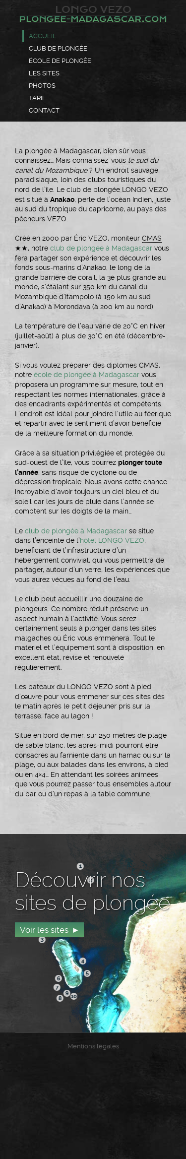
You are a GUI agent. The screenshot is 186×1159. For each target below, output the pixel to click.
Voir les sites (44, 930)
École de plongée (60, 60)
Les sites (44, 73)
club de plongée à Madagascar (101, 248)
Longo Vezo (93, 13)
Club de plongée (58, 48)
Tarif (37, 98)
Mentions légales (93, 1046)
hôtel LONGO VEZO (112, 540)
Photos (42, 85)
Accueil (43, 36)
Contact (44, 110)
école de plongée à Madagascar (86, 375)
